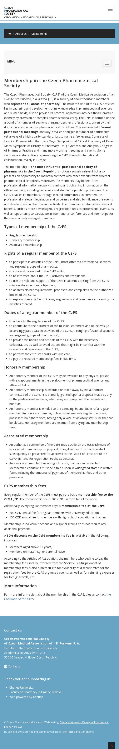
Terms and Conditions (80, 732)
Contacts (14, 666)
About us (21, 34)
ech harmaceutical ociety (30, 11)
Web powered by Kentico (26, 697)
